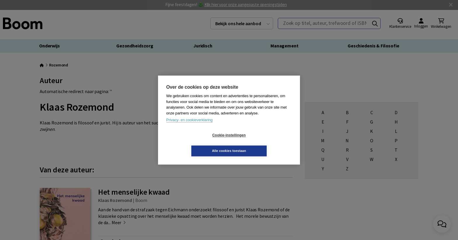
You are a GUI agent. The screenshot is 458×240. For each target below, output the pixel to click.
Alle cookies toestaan (264, 143)
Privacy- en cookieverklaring (189, 128)
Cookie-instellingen (194, 143)
